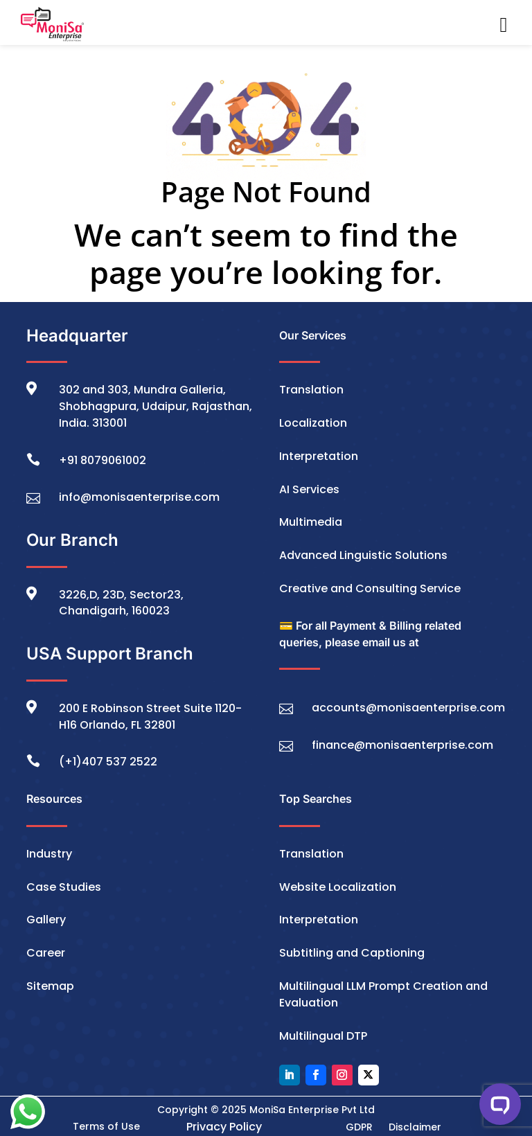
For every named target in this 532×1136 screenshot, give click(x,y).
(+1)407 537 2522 (108, 762)
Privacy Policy (224, 1127)
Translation (311, 390)
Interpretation (318, 456)
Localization (313, 423)
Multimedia (310, 522)
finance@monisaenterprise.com (402, 745)
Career (45, 953)
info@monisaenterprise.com (139, 497)
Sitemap (50, 986)
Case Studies (63, 887)
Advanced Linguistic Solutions (363, 555)
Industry (49, 854)
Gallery (46, 920)
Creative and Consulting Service (370, 588)
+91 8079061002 (102, 460)
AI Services (309, 489)
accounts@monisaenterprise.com (408, 708)
